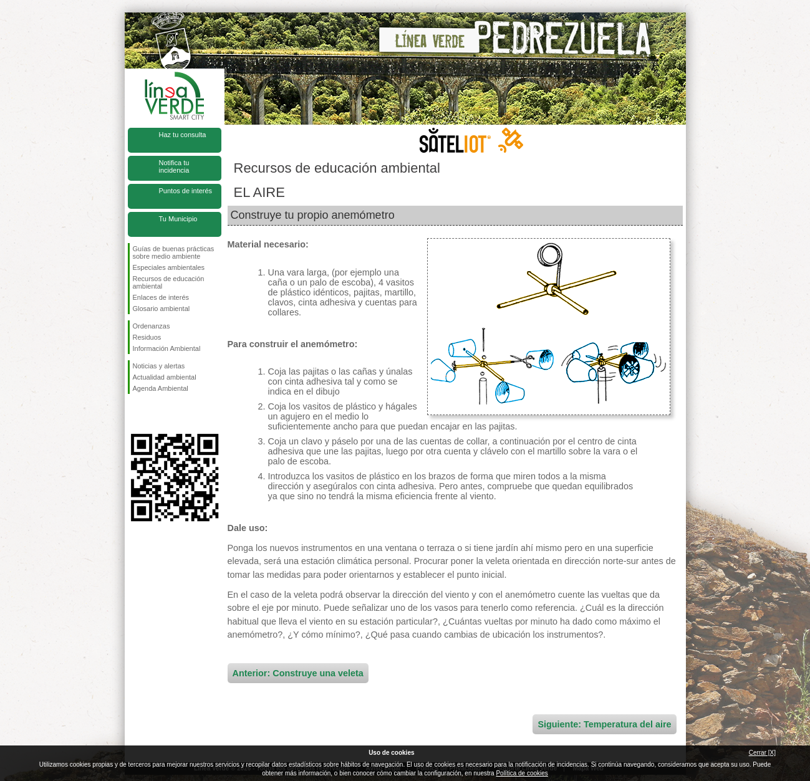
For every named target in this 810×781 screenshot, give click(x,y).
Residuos (147, 337)
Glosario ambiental (161, 308)
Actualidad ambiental (164, 377)
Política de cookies (521, 773)
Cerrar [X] (762, 752)
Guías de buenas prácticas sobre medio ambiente (174, 252)
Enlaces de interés (161, 297)
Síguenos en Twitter (155, 413)
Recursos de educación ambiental (169, 282)
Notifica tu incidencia (174, 166)
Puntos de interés (186, 190)
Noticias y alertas (159, 366)
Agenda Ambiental (160, 388)
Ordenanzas (151, 326)
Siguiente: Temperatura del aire (604, 724)
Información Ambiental (167, 348)
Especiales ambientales (169, 267)
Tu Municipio (178, 219)
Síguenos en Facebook (135, 413)
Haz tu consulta (182, 134)
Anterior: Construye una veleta (298, 673)
